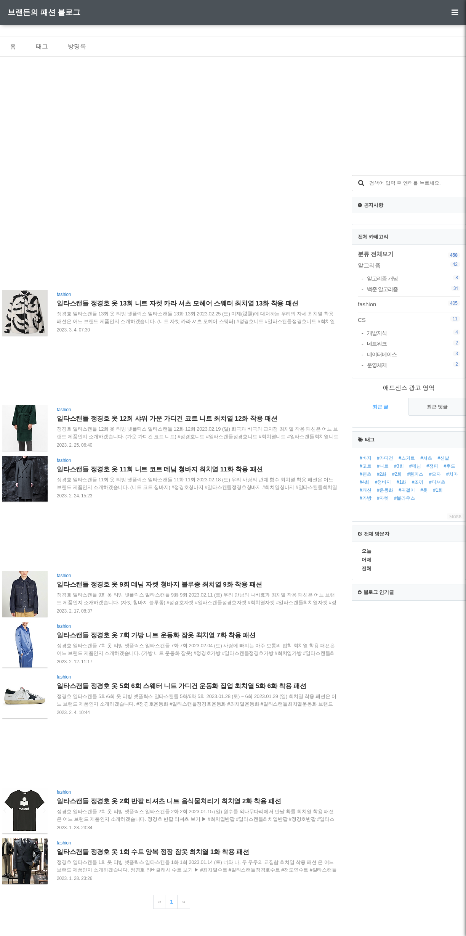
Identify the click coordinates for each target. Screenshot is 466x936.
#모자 (435, 474)
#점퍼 (432, 466)
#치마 (452, 474)
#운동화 (385, 490)
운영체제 (413, 365)
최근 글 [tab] (380, 407)
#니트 (383, 466)
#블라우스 (404, 498)
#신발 (444, 458)
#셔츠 (426, 458)
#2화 (381, 474)
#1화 (401, 482)
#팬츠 (366, 474)
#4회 (364, 482)
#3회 (399, 466)
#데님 (415, 466)
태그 (42, 46)
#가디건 (385, 458)
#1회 (438, 490)
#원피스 (415, 474)
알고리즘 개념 (413, 278)
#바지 (366, 458)
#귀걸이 (407, 490)
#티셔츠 (437, 482)
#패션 (366, 490)
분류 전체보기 (376, 254)
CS (409, 319)
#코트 (366, 466)
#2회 (397, 474)
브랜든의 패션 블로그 (44, 12)
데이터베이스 (413, 354)
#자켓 (383, 498)
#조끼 (418, 482)
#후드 (449, 466)
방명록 (77, 46)
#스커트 (407, 458)
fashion (409, 304)
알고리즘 (409, 265)
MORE (455, 516)
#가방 (366, 498)
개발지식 (413, 333)
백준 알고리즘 (413, 289)
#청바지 (383, 482)
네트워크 (413, 343)
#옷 (424, 490)
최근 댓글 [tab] (437, 407)
